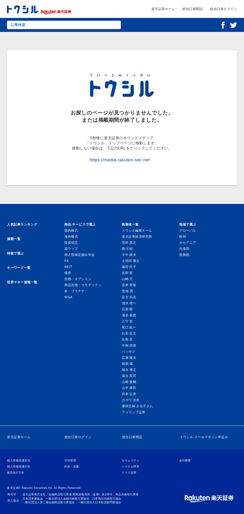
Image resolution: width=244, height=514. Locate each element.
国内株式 (71, 230)
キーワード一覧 (19, 268)
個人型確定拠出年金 (79, 255)
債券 (67, 273)
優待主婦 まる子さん (137, 406)
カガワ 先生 (131, 400)
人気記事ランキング (22, 224)
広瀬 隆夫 (129, 357)
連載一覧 (13, 239)
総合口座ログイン (223, 9)
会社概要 (185, 460)
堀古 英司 (129, 376)
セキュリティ (130, 460)
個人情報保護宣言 (18, 460)
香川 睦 (127, 248)
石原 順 (127, 309)
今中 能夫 (129, 255)
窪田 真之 (129, 242)
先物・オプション (77, 279)
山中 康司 (129, 388)
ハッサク (128, 351)
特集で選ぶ (15, 253)
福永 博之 (129, 370)
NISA (68, 297)
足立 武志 (129, 297)
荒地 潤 (127, 291)
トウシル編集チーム (137, 230)
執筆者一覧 (130, 224)
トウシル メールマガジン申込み (204, 437)
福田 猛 (127, 363)
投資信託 (71, 242)
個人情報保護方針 (18, 466)
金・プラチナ (74, 291)
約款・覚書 (71, 466)
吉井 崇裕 (129, 285)
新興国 (184, 255)
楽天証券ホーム (163, 9)
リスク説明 (129, 472)
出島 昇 (127, 339)
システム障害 (130, 466)
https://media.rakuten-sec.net (119, 159)
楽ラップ (71, 248)
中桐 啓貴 (129, 345)
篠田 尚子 (129, 267)
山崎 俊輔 (129, 382)
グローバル (187, 230)
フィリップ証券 (133, 412)
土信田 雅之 (131, 261)
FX (66, 261)
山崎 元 (127, 279)
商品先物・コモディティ (83, 285)
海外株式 (71, 236)
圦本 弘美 (129, 394)
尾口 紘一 (129, 327)
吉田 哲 (127, 273)
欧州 (182, 236)
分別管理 (70, 460)
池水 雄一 (129, 303)
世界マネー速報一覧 (22, 282)
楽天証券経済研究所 (137, 236)
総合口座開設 (192, 9)
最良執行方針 (15, 472)
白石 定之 (129, 333)
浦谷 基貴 (129, 315)
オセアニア (187, 242)
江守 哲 (127, 321)
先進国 (184, 248)
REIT (68, 267)
